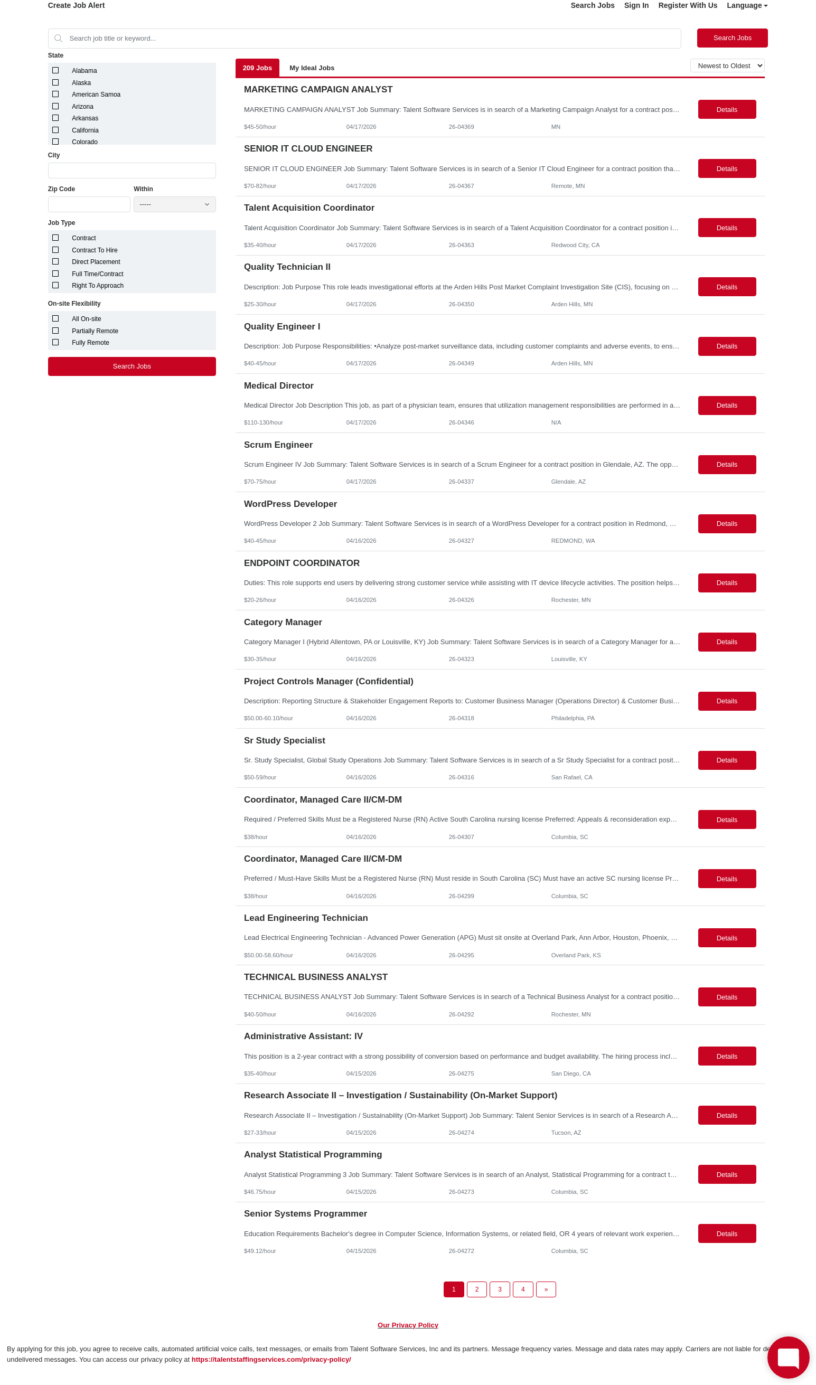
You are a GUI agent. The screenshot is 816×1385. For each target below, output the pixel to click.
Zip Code (61, 189)
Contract (84, 238)
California (85, 130)
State (55, 55)
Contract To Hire (94, 250)
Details (727, 110)
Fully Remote (90, 342)
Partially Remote (95, 331)
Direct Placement (96, 262)
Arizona (82, 106)
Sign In (636, 5)
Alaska (81, 83)
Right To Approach (98, 285)
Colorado (85, 142)
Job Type (62, 223)
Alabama (84, 70)
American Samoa (96, 94)
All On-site (86, 319)
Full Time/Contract (97, 274)
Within (143, 189)
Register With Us (688, 5)
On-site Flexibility (74, 303)
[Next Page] (546, 1289)
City (54, 155)
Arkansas (85, 118)
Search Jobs (593, 5)
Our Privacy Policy (408, 1325)
